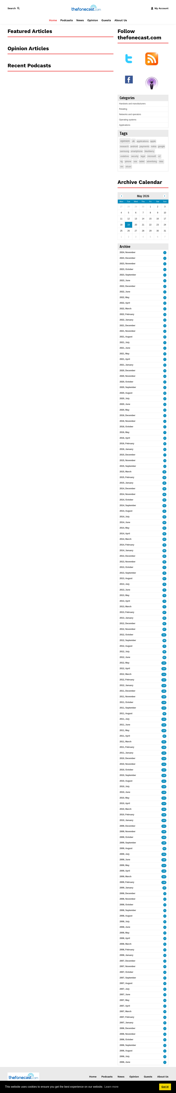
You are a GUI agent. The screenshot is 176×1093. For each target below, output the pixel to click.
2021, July (124, 342)
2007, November (127, 966)
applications (143, 141)
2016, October (126, 426)
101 (163, 742)
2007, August (126, 983)
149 (163, 837)
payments (144, 146)
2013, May (124, 595)
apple (153, 141)
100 (163, 669)
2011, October (126, 702)
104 (163, 809)
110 (163, 674)
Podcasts (66, 20)
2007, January (126, 1022)
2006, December (127, 1028)
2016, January (126, 449)
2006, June (125, 1062)
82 (164, 736)
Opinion (92, 20)
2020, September (128, 387)
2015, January (126, 483)
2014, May (124, 528)
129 (163, 686)
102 (163, 635)
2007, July (124, 989)
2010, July (124, 786)
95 (164, 618)
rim (121, 166)
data (161, 161)
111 (163, 781)
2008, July (124, 921)
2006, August (126, 1051)
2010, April (125, 803)
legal (143, 156)
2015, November (127, 460)
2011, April (125, 736)
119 (163, 708)
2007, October (126, 972)
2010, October (126, 770)
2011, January (126, 753)
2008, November (127, 899)
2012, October (126, 634)
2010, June (125, 792)
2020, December (127, 370)
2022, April (125, 303)
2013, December (127, 556)
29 (164, 888)
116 (163, 753)
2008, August (126, 916)
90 (164, 714)
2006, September (128, 1045)
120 (163, 725)
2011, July (124, 719)
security (134, 156)
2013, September (128, 573)
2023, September (128, 275)
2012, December (127, 623)
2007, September (128, 978)
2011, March (125, 741)
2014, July (124, 516)
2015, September (128, 466)
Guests (106, 20)
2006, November (127, 1034)
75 (164, 584)
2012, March (125, 674)
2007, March (125, 1011)
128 (163, 792)
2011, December (127, 691)
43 (164, 517)
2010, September (128, 775)
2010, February (127, 814)
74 (164, 601)
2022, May (124, 297)
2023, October (126, 269)
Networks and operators (130, 114)
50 (164, 523)
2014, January (126, 550)
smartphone (137, 151)
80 (164, 657)
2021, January (126, 365)
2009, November (127, 831)
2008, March (125, 944)
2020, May (124, 410)
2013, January (126, 618)
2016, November (127, 421)
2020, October (126, 382)
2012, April (125, 668)
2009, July (124, 854)
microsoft (151, 156)
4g (121, 161)
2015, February (127, 477)
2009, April (125, 871)
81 (164, 624)
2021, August (126, 337)
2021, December (127, 325)
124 (163, 719)
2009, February (127, 882)
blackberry (149, 151)
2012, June (125, 657)
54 (164, 500)
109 (163, 697)
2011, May (124, 730)
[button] (14, 8)
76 (164, 573)
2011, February (127, 747)
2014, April (125, 533)
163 (163, 877)
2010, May (124, 798)
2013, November (127, 561)
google (161, 146)
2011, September (128, 708)
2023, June (125, 280)
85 (164, 551)
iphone (128, 161)
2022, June (125, 292)
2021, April (125, 359)
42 (164, 506)
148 (163, 843)
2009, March (125, 876)
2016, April (125, 438)
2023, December (127, 258)
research (124, 146)
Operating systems (127, 120)
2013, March (125, 606)
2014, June (125, 522)
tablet (141, 161)
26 (164, 483)
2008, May (124, 933)
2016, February (127, 443)
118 (163, 759)
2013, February (127, 612)
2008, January (126, 955)
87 (164, 629)
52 (164, 528)
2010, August (126, 781)
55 (164, 534)
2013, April (125, 601)
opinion (125, 141)
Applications (124, 125)
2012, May (124, 663)
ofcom (128, 166)
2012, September (128, 640)
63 (164, 539)
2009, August (126, 848)
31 (164, 511)
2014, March (125, 539)
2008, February (127, 949)
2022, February (127, 314)
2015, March (125, 471)
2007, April (125, 1006)
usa (135, 161)
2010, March (125, 809)
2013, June (125, 590)
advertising (152, 161)
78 (164, 545)
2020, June (125, 404)
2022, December (127, 286)
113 (163, 680)
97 (164, 612)
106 (163, 691)
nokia (153, 146)
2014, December (127, 488)
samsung (124, 151)
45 (164, 494)
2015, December (127, 455)
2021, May (124, 353)
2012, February (127, 679)
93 (164, 849)
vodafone (124, 156)
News (80, 20)
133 (163, 663)
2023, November (127, 263)
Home (53, 20)
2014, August (126, 511)
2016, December (127, 415)
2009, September (128, 842)
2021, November (127, 331)
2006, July (124, 1056)
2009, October (126, 837)
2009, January (126, 888)
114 (163, 798)
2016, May (124, 432)
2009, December (127, 826)
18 (164, 478)
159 (163, 854)
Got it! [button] (165, 1086)
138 (163, 747)
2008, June (125, 927)
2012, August (126, 646)
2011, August (126, 713)
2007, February (127, 1017)
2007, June (125, 994)
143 (163, 820)
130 (163, 702)
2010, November (127, 764)
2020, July (124, 398)
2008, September (128, 910)
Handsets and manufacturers (132, 103)
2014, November (127, 494)
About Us (120, 20)
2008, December (127, 893)
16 (164, 472)
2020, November (127, 376)
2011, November (127, 696)
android (134, 146)
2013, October (126, 567)
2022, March (125, 308)
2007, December (127, 961)
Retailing (123, 109)
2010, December (127, 758)
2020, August (126, 393)
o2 (159, 156)
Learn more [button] (111, 1086)
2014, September (128, 505)
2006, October (126, 1039)
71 (164, 567)
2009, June (125, 859)
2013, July (124, 584)
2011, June (125, 724)
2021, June (125, 348)
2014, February (127, 545)
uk (133, 141)
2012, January (126, 685)
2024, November (127, 252)
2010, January (126, 820)
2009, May (124, 865)
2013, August (126, 578)
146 (163, 832)
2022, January (126, 320)
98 (164, 641)
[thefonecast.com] (86, 8)
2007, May (124, 1000)
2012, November (127, 629)
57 (164, 579)
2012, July (124, 651)
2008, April (125, 938)
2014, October (126, 500)
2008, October (126, 904)
